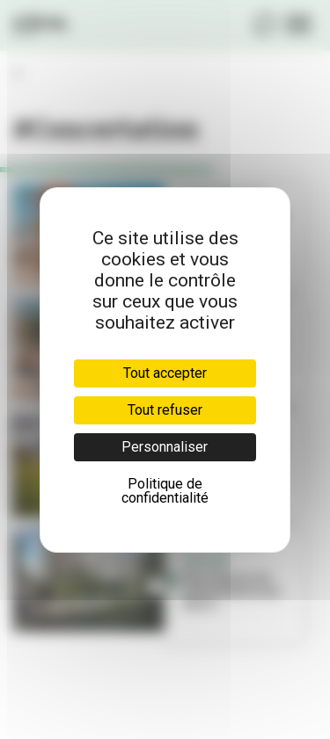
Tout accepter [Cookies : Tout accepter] (165, 373)
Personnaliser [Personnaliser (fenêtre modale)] (164, 446)
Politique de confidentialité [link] (165, 490)
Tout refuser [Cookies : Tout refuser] (165, 410)
